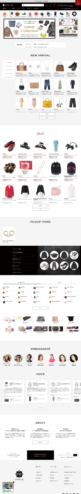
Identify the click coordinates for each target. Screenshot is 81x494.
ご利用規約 (66, 478)
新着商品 (4, 8)
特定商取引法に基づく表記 (70, 472)
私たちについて (68, 466)
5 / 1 (8, 63)
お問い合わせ (39, 481)
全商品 (13, 8)
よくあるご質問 (39, 475)
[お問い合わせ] (78, 3)
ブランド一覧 (53, 466)
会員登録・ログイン (54, 472)
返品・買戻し (36, 8)
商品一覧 (38, 466)
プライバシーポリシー (68, 475)
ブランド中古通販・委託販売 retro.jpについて (69, 8)
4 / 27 (8, 76)
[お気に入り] (46, 5)
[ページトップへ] (77, 491)
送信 (75, 455)
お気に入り (52, 475)
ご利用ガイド (29, 8)
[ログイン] (51, 5)
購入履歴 (52, 478)
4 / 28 (8, 71)
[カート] (54, 5)
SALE (9, 8)
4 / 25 (8, 80)
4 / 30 (8, 67)
